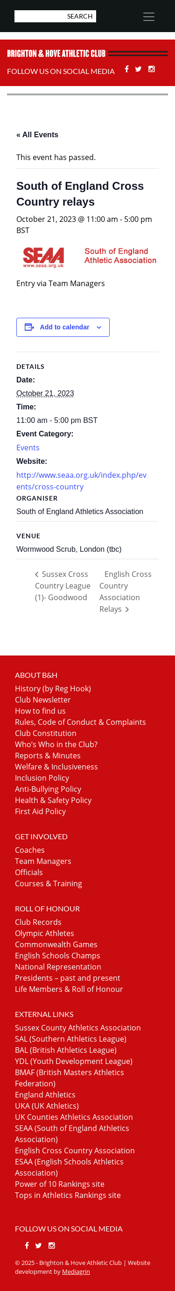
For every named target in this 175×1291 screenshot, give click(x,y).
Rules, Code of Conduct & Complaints (80, 722)
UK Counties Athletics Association (74, 1117)
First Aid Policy (40, 811)
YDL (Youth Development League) (74, 1061)
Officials (29, 872)
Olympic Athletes (44, 933)
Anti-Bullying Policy (48, 789)
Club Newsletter (43, 700)
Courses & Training (48, 883)
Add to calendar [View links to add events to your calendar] (65, 327)
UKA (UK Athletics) (47, 1106)
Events (28, 447)
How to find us (40, 711)
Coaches (30, 850)
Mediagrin (76, 1271)
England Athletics (45, 1095)
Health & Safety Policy (53, 800)
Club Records (38, 922)
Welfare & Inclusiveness (56, 767)
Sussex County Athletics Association (78, 1028)
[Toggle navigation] (148, 17)
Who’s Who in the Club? (56, 744)
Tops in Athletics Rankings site (68, 1195)
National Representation (58, 967)
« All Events (37, 135)
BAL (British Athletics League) (66, 1050)
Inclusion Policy (42, 778)
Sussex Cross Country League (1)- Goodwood (63, 585)
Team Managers (43, 861)
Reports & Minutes (48, 755)
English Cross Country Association (75, 1150)
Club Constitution (46, 733)
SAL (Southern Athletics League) (70, 1039)
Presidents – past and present (67, 978)
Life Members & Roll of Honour (69, 989)
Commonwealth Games (56, 944)
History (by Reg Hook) (53, 688)
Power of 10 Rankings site (60, 1184)
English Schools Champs (57, 955)
